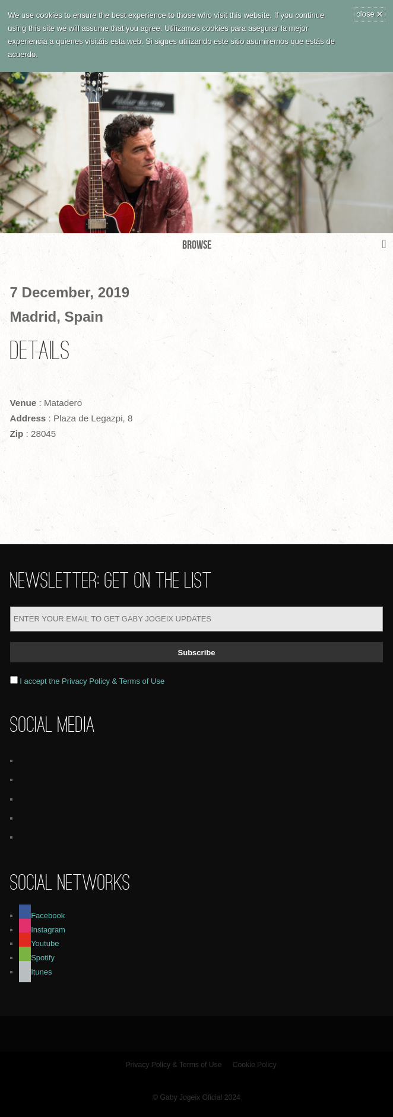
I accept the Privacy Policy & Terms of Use (92, 681)
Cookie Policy (255, 1065)
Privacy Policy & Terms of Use (174, 1065)
